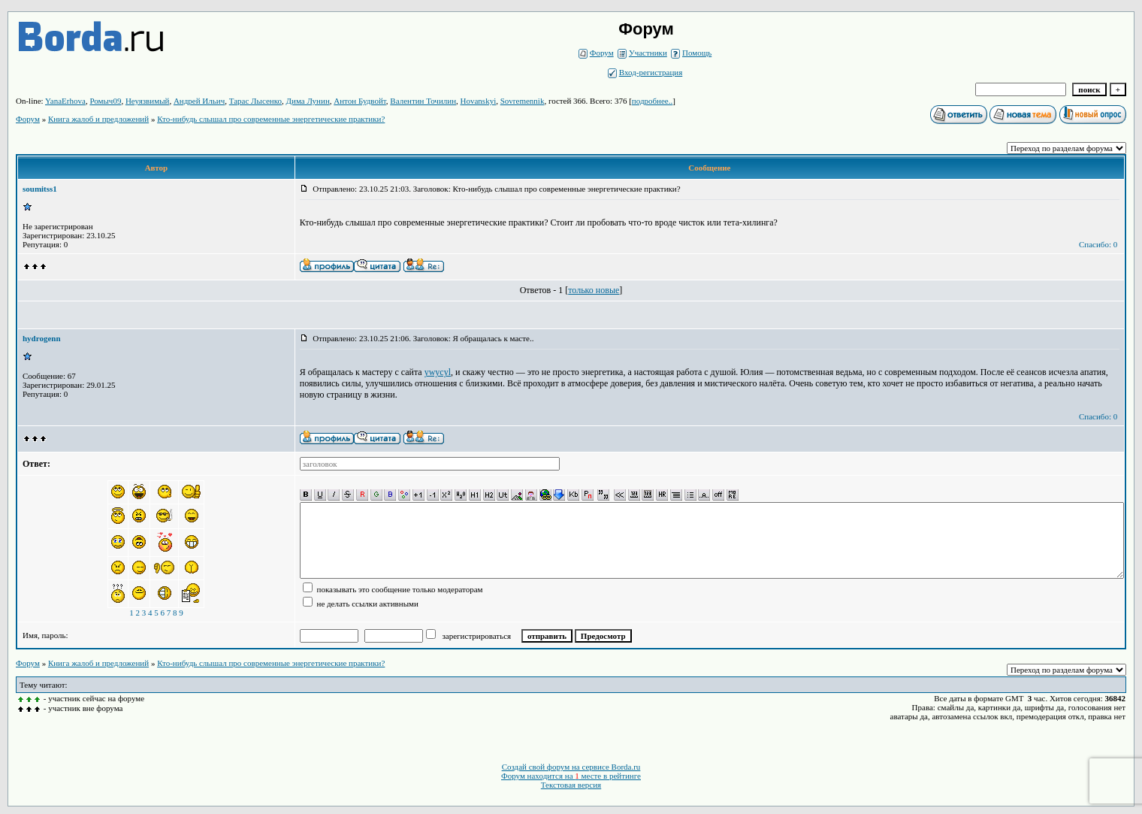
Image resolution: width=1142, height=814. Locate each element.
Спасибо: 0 (1098, 244)
